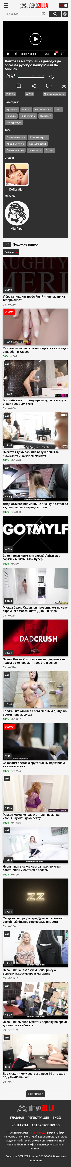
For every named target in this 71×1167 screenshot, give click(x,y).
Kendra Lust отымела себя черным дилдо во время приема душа (35, 713)
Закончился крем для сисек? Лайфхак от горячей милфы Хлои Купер (32, 557)
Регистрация (38, 1118)
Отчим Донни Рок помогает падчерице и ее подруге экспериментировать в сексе (34, 661)
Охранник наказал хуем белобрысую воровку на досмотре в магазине (29, 971)
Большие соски (37, 144)
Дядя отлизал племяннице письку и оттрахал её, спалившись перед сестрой (35, 505)
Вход (57, 1118)
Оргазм (26, 109)
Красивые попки (15, 144)
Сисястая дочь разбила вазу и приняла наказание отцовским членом (31, 454)
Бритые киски (28, 116)
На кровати (35, 150)
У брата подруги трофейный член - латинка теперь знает (34, 298)
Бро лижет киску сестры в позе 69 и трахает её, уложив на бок (35, 1075)
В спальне (45, 116)
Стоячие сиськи (15, 150)
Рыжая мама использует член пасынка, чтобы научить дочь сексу (31, 816)
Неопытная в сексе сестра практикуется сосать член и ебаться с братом (32, 868)
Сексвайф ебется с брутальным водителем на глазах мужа (34, 764)
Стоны (49, 150)
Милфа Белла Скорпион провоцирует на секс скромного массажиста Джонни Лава (35, 609)
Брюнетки (12, 109)
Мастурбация (14, 122)
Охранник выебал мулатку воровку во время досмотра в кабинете (35, 1023)
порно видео (39, 1132)
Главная (17, 1118)
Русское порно (43, 109)
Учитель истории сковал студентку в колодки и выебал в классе (35, 350)
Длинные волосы (16, 137)
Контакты (20, 1125)
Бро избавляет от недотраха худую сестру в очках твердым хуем (34, 402)
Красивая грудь (38, 137)
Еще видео (35, 1093)
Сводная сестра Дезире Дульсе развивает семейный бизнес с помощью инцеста (33, 920)
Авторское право (46, 1125)
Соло (58, 109)
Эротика (11, 116)
